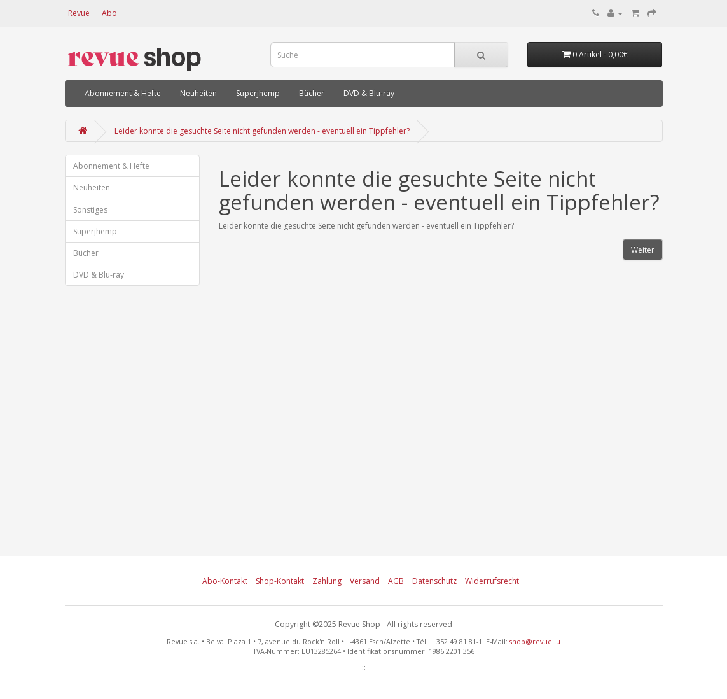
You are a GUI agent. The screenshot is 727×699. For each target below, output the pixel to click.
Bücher (311, 93)
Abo (109, 13)
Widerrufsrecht (492, 580)
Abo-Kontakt (224, 580)
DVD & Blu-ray (368, 93)
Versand (365, 580)
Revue (79, 13)
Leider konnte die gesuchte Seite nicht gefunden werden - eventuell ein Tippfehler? (262, 130)
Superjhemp (258, 93)
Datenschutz (434, 580)
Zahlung (327, 580)
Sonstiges (90, 209)
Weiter (642, 249)
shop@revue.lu (534, 641)
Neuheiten (198, 93)
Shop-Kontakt (280, 580)
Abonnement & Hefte (123, 93)
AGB (396, 580)
